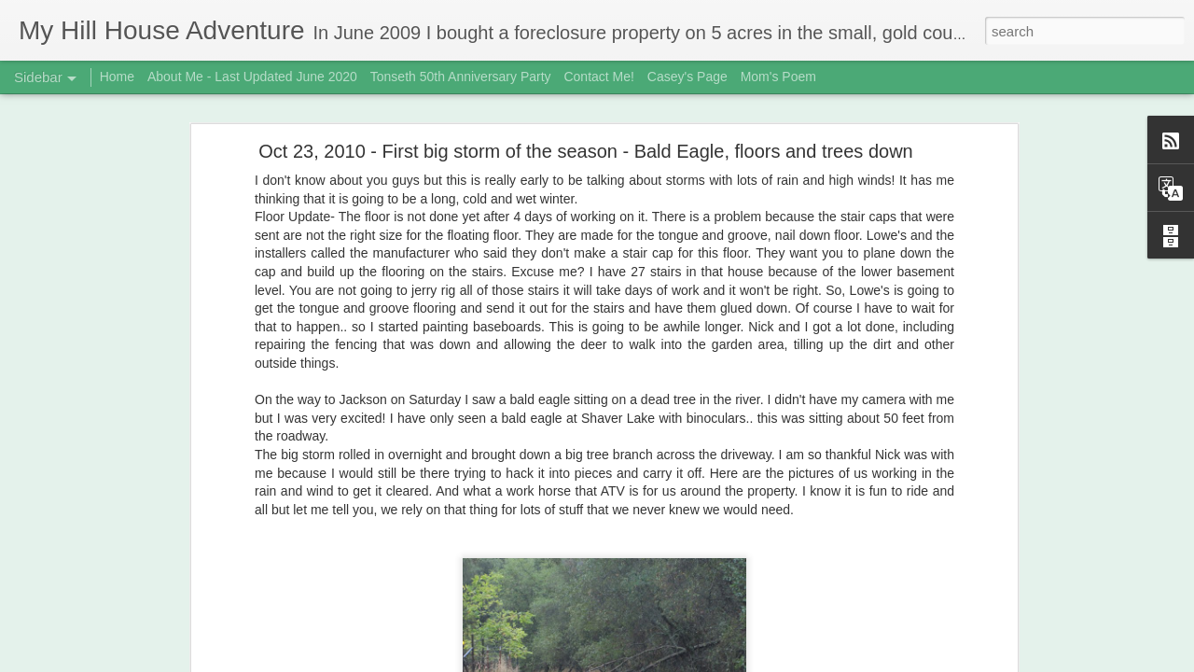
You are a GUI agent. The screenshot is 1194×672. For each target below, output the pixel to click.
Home (117, 76)
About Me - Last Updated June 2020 (252, 76)
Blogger (655, 661)
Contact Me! (598, 76)
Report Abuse (710, 661)
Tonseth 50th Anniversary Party (460, 76)
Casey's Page (687, 76)
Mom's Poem (778, 76)
